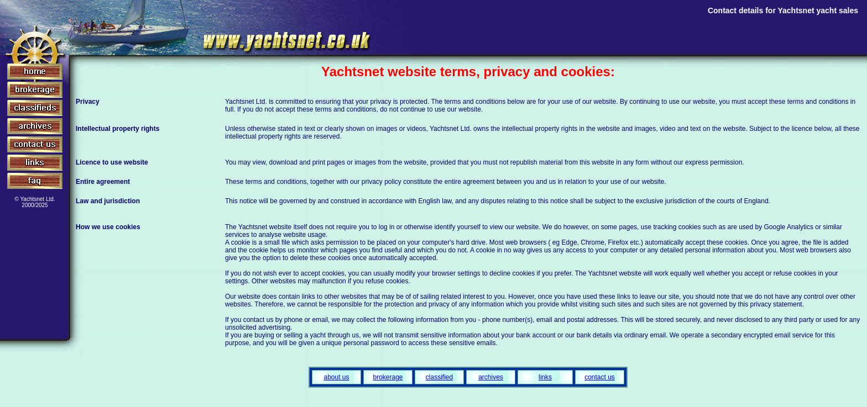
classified (439, 377)
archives (490, 377)
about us (336, 377)
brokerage (388, 377)
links (545, 377)
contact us (599, 377)
